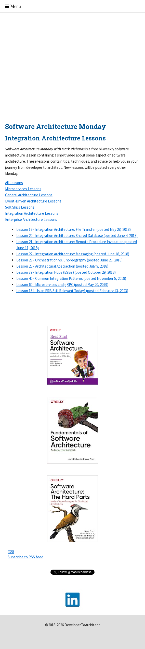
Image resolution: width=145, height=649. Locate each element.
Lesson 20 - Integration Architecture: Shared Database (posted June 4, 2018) (77, 235)
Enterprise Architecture (31, 219)
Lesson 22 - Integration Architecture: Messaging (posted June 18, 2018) (72, 253)
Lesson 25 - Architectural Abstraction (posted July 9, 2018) (62, 266)
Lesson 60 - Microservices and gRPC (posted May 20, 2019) (62, 284)
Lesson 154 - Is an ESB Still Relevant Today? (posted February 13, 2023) (72, 290)
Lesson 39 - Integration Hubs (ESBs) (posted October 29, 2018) (66, 272)
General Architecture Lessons (28, 195)
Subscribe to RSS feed (25, 557)
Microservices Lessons (23, 188)
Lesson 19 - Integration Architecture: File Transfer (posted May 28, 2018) (73, 229)
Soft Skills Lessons (19, 207)
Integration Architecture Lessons (31, 213)
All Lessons (14, 182)
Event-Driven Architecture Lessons (33, 201)
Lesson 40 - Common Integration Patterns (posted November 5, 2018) (71, 278)
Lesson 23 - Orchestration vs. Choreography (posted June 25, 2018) (69, 260)
